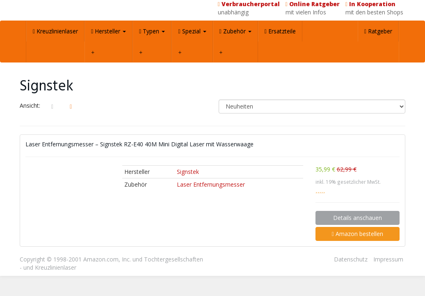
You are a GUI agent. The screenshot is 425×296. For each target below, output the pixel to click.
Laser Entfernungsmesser (211, 184)
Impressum (388, 259)
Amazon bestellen (357, 234)
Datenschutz (351, 259)
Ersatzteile (280, 31)
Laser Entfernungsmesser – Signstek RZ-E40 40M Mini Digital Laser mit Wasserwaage (139, 144)
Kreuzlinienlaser (55, 31)
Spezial (192, 31)
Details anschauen (357, 218)
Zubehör (235, 31)
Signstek (188, 172)
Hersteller (108, 31)
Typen (152, 31)
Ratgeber (378, 31)
